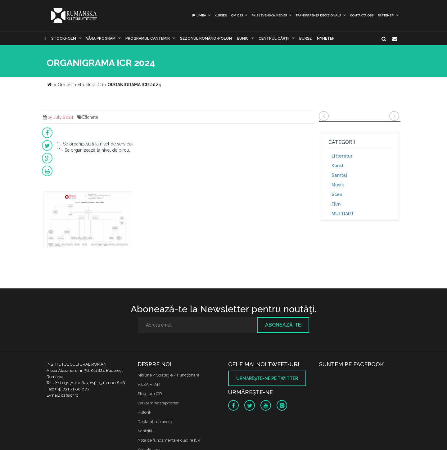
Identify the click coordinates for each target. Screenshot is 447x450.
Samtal (339, 175)
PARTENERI (386, 15)
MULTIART (343, 213)
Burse (305, 38)
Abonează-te (283, 325)
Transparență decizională (318, 15)
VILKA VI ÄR (149, 384)
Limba (199, 15)
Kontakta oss (361, 15)
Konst (338, 165)
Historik (144, 412)
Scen (337, 194)
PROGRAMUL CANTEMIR (147, 38)
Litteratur (342, 156)
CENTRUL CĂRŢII (274, 38)
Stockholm (63, 38)
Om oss (237, 15)
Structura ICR (150, 393)
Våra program (100, 38)
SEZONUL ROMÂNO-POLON (206, 38)
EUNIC (243, 38)
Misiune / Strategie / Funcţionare (168, 375)
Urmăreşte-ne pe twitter (267, 378)
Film (336, 204)
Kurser (220, 15)
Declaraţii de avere (155, 421)
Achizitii (145, 431)
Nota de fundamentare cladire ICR (169, 440)
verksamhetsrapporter (158, 403)
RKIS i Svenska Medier (269, 15)
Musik (338, 184)
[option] (87, 220)
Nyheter (326, 38)
